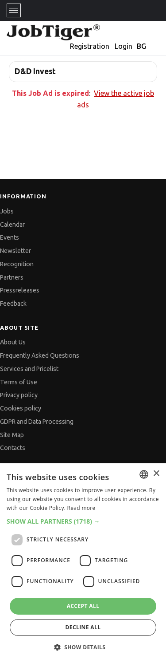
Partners (11, 277)
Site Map (12, 434)
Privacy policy (19, 395)
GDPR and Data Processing (36, 421)
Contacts (12, 447)
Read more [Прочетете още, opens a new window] (81, 508)
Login (123, 46)
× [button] (156, 473)
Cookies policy (20, 408)
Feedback (13, 303)
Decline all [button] (83, 627)
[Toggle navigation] (14, 10)
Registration (89, 46)
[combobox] (143, 474)
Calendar (12, 224)
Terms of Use (18, 382)
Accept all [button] (83, 606)
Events (9, 237)
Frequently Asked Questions (39, 355)
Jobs (7, 211)
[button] (83, 521)
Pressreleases (19, 290)
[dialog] (83, 563)
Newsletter (15, 250)
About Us (13, 342)
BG (141, 46)
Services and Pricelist (29, 368)
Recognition (17, 264)
